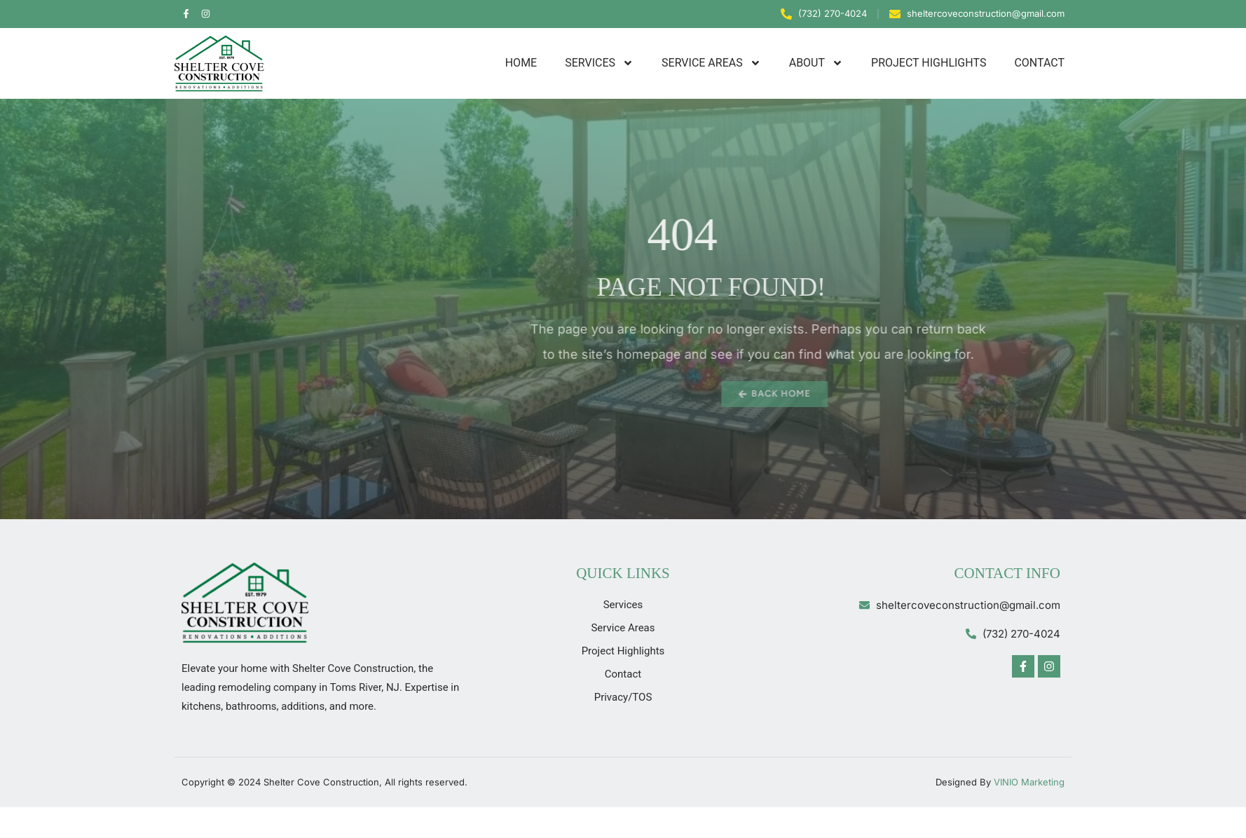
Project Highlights (928, 62)
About (816, 63)
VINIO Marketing (1029, 782)
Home (521, 62)
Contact (1039, 62)
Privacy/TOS (623, 697)
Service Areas (711, 63)
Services (599, 63)
